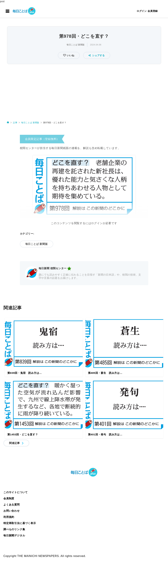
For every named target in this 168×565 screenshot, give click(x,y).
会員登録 (153, 11)
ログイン (142, 11)
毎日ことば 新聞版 (76, 45)
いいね (70, 55)
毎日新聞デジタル (14, 535)
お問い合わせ (11, 510)
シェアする (97, 55)
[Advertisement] (84, 91)
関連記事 (14, 443)
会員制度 (8, 498)
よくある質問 (11, 504)
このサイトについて (15, 492)
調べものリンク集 (14, 529)
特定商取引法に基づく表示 (19, 523)
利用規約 (8, 516)
